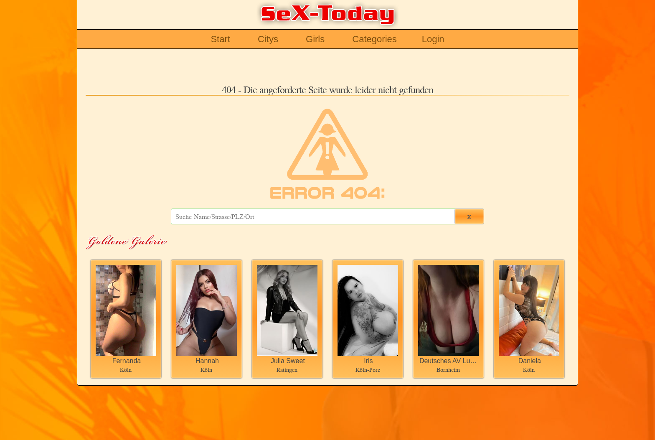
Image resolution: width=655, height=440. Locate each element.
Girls (315, 39)
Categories (374, 39)
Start (220, 39)
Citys (268, 39)
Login (433, 39)
